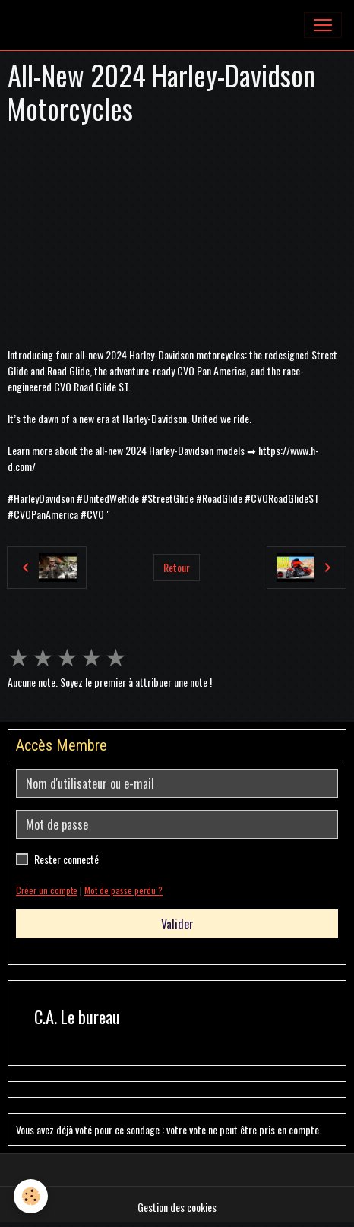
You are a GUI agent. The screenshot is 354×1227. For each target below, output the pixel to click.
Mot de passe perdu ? (123, 890)
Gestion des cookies (177, 1207)
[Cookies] (31, 1196)
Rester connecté (66, 859)
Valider (177, 924)
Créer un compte (46, 890)
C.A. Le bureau (77, 1017)
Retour (176, 567)
